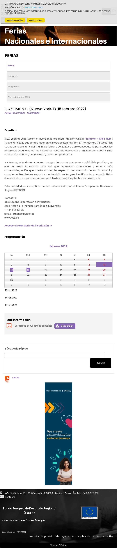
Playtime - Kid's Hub (98, 138)
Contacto (10, 497)
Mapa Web (47, 536)
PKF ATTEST (21, 532)
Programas (13, 86)
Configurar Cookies (15, 20)
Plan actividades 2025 (19, 97)
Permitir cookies (35, 20)
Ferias (11, 65)
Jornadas (13, 76)
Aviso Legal (60, 536)
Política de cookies (33, 7)
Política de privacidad (79, 536)
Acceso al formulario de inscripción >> (28, 225)
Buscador (34, 536)
